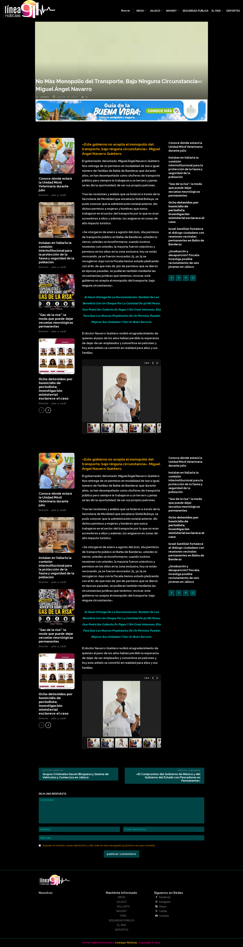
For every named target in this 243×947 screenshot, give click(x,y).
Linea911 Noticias (126, 942)
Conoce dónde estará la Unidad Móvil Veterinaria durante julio (55, 184)
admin (44, 97)
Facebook (164, 897)
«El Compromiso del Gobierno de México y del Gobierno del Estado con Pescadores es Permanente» (168, 777)
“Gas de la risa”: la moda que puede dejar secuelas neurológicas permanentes (56, 320)
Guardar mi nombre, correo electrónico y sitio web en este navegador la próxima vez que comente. (98, 845)
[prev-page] (41, 410)
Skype (162, 906)
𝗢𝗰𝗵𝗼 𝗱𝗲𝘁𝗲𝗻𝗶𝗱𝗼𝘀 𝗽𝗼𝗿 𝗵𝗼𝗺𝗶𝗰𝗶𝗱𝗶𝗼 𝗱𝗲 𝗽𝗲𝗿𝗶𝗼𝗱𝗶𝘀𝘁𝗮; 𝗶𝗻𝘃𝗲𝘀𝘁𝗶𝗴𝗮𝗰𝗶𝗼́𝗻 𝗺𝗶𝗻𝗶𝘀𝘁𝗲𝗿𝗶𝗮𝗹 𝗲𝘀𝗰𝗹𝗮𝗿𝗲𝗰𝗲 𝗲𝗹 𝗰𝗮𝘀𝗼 (56, 388)
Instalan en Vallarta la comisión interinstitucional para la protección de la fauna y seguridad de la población (56, 252)
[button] (125, 10)
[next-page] (48, 410)
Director (44, 195)
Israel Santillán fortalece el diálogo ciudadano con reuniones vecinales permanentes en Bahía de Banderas (186, 236)
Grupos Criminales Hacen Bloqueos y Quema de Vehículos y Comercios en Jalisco (76, 775)
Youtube (164, 916)
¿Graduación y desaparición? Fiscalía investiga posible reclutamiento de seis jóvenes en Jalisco (183, 259)
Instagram (165, 902)
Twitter (163, 911)
